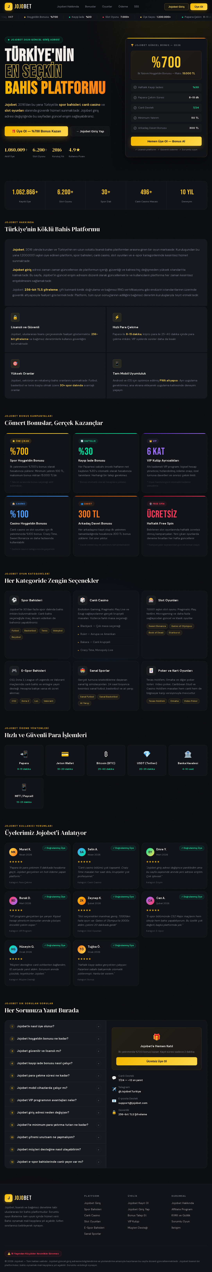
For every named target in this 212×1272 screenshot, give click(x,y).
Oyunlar (107, 6)
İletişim (176, 1227)
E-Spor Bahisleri (94, 1227)
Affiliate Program (182, 1209)
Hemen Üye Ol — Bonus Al (166, 141)
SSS (136, 6)
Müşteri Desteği (138, 1227)
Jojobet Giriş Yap (139, 1209)
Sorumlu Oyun (181, 1221)
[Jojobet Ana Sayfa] (18, 7)
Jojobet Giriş (176, 6)
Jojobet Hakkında (68, 6)
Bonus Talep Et (137, 1215)
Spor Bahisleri (92, 1209)
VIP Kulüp (133, 1221)
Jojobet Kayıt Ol (138, 1203)
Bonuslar (90, 6)
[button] (55, 1026)
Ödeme (123, 6)
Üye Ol (199, 6)
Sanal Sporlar (92, 1233)
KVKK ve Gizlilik (181, 1215)
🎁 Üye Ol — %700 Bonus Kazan (36, 132)
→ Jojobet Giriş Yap (90, 132)
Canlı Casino (92, 1215)
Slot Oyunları (92, 1221)
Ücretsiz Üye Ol (157, 1061)
